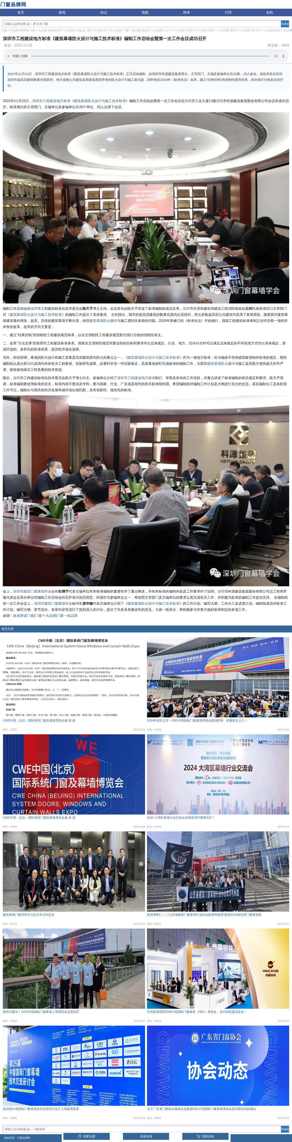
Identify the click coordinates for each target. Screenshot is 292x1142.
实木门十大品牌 (218, 30)
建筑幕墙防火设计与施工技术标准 (100, 101)
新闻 (62, 12)
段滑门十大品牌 (196, 30)
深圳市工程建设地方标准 (51, 101)
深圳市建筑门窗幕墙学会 (32, 591)
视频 (145, 12)
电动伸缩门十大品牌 (61, 30)
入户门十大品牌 (174, 30)
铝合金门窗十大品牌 (89, 30)
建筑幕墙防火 (99, 321)
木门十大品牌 (113, 30)
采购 (269, 12)
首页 (20, 12)
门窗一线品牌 (132, 30)
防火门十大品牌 (262, 30)
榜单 (186, 12)
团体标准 (196, 343)
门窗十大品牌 (10, 30)
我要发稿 (146, 1136)
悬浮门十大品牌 (240, 30)
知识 (103, 12)
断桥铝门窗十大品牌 (33, 30)
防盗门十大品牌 (152, 30)
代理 (228, 12)
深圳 (188, 101)
